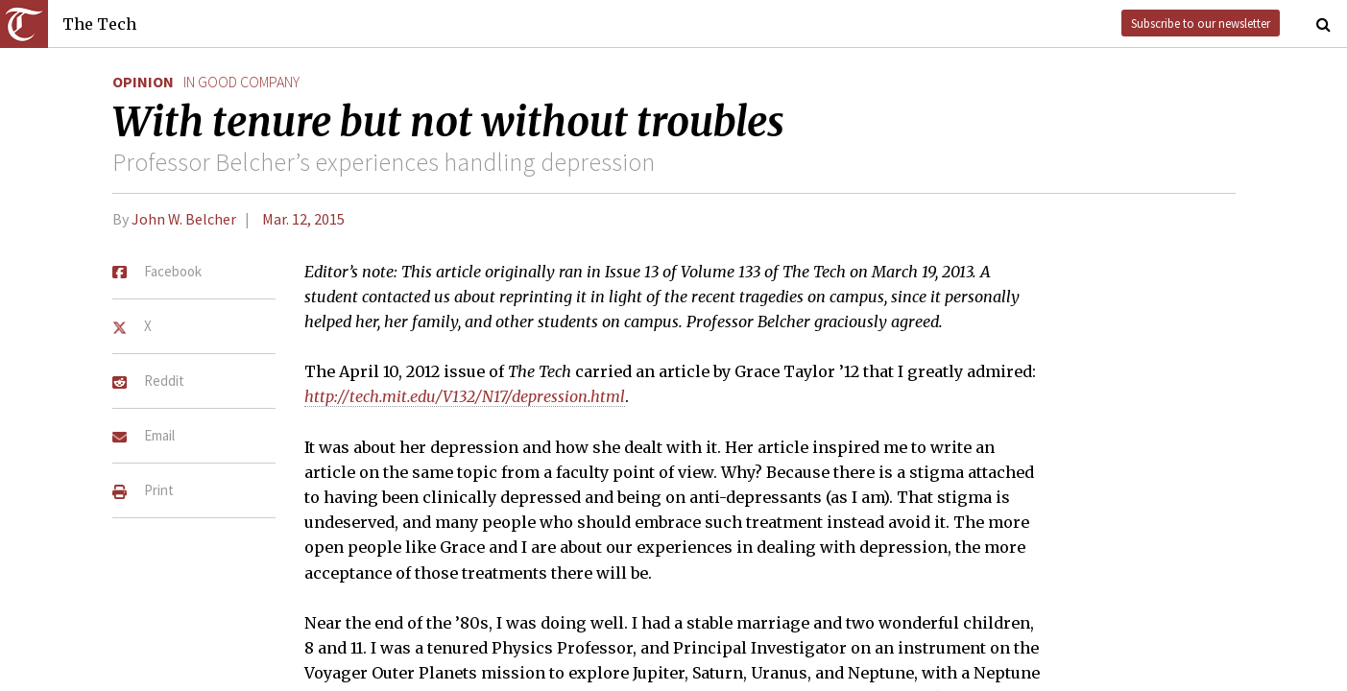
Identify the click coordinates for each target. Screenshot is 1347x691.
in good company (241, 81)
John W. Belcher (184, 218)
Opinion (143, 81)
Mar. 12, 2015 (303, 218)
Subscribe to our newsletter (1200, 23)
